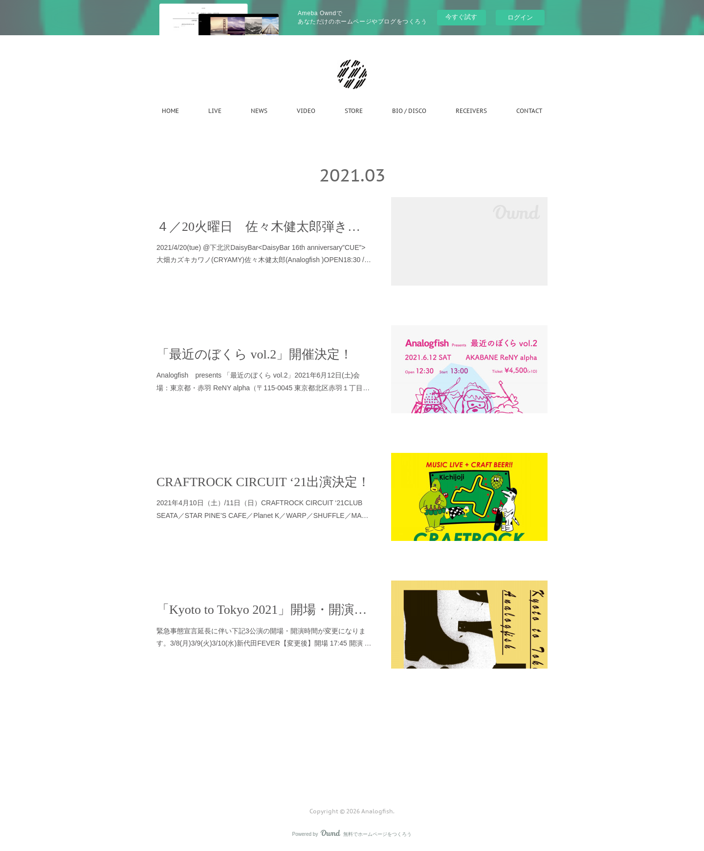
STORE (354, 110)
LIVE (214, 110)
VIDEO (306, 110)
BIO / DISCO (409, 110)
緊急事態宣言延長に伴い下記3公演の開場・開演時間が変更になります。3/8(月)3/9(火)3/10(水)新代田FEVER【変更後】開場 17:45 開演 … (264, 637)
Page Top (352, 771)
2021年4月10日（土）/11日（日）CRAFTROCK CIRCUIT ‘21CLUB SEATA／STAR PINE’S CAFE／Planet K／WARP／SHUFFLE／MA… (262, 509)
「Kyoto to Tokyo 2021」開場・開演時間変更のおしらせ (264, 610)
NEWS (259, 110)
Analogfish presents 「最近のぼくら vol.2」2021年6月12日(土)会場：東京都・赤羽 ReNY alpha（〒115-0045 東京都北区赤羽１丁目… (263, 381)
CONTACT (529, 110)
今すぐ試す (461, 17)
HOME (170, 110)
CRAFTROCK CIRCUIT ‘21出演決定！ (263, 482)
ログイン (520, 17)
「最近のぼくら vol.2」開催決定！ (254, 354)
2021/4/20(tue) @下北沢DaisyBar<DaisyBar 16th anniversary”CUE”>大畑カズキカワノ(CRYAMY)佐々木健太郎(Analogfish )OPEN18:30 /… (263, 254)
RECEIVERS (471, 110)
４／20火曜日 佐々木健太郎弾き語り (264, 227)
